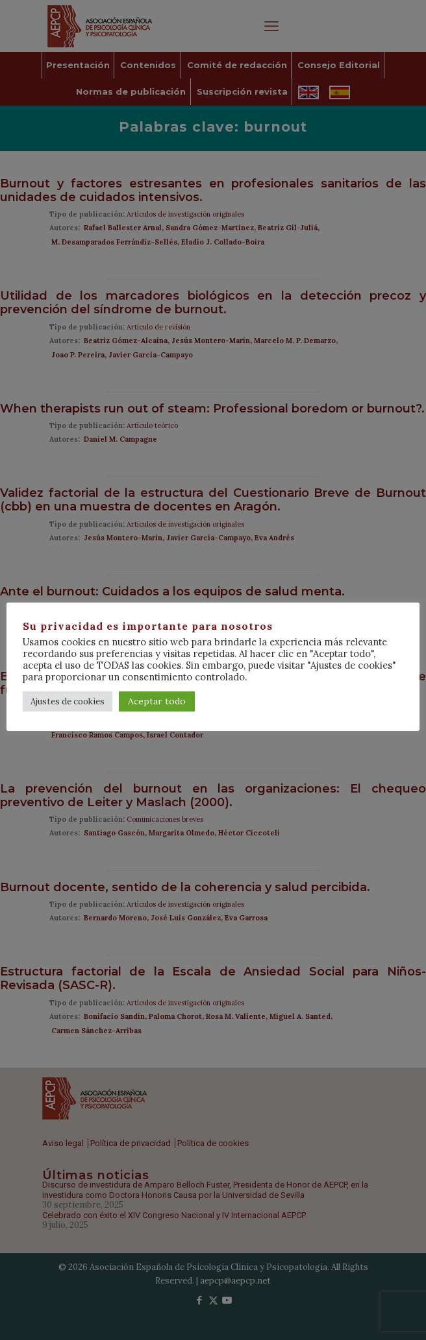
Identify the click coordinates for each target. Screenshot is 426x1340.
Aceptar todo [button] (157, 701)
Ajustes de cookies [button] (68, 701)
